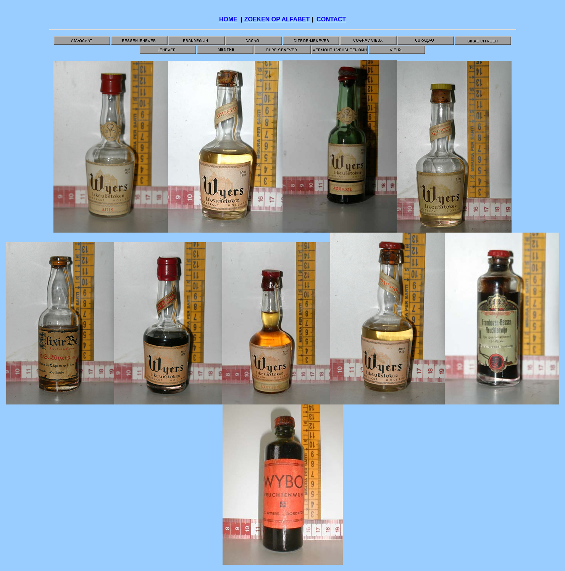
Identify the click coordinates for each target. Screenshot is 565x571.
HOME (228, 19)
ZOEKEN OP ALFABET (277, 19)
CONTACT (331, 19)
